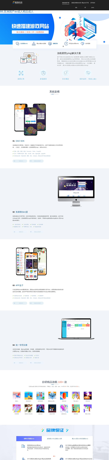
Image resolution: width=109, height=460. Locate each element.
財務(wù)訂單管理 (18, 254)
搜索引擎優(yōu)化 (18, 252)
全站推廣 (41, 165)
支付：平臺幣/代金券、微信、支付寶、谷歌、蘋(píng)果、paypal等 (77, 121)
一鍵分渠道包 (17, 165)
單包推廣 (34, 165)
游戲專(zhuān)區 (68, 206)
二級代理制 (26, 165)
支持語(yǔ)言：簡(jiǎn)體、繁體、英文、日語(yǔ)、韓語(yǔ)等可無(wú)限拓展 (79, 209)
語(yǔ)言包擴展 (29, 252)
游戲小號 (37, 254)
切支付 (37, 252)
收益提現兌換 (38, 167)
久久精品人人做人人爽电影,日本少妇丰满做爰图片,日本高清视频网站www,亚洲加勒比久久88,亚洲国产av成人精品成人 (27, 459)
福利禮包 (84, 206)
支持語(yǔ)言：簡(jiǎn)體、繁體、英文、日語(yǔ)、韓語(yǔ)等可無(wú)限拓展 (79, 125)
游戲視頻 (77, 206)
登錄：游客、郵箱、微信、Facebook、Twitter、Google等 (77, 118)
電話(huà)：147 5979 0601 (48, 451)
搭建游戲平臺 (65, 2)
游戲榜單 (91, 206)
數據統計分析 (17, 167)
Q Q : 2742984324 (18, 451)
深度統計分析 (28, 254)
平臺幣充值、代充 (27, 167)
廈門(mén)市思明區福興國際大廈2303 (78, 451)
